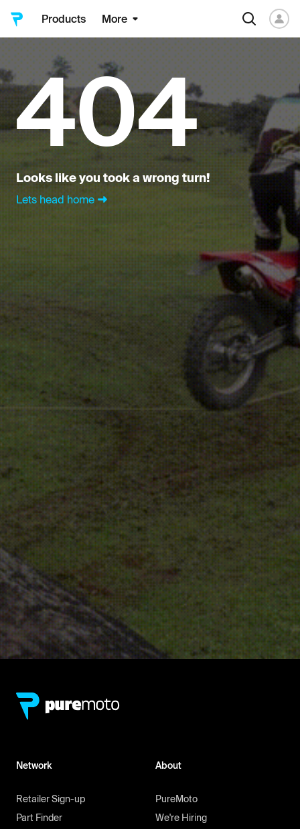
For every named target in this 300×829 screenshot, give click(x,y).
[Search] (249, 18)
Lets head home (63, 199)
